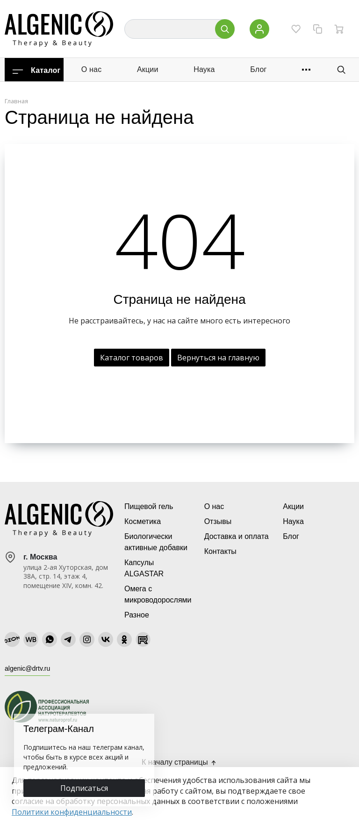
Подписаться (84, 788)
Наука (204, 69)
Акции (147, 69)
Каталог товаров (131, 357)
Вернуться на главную (218, 357)
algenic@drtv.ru (27, 668)
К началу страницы (179, 762)
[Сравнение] (317, 29)
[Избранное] (296, 29)
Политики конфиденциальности (72, 812)
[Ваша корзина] (339, 29)
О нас (91, 69)
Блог (258, 69)
